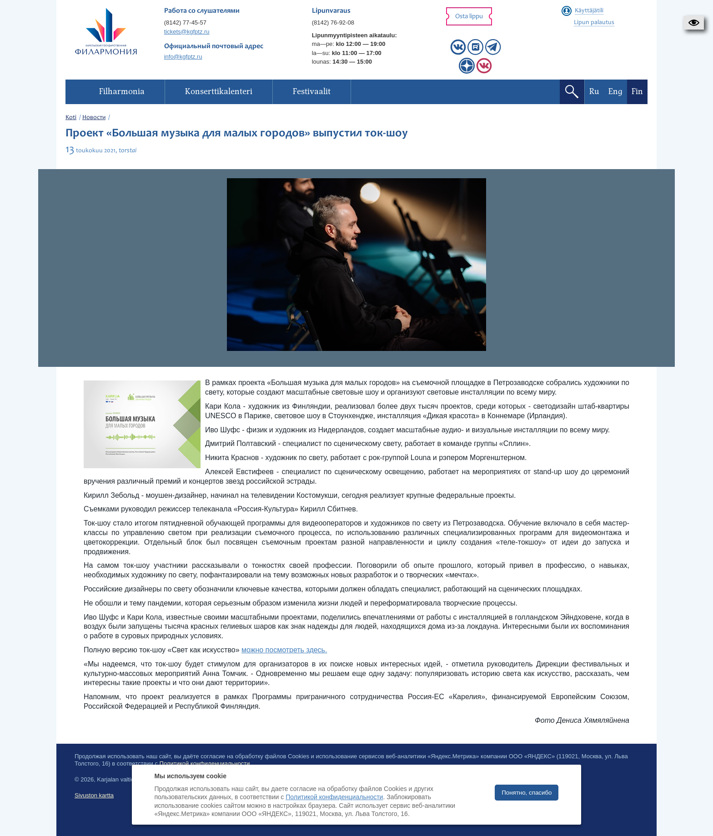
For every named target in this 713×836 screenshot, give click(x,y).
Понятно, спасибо (527, 792)
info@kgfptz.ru (183, 56)
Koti (70, 118)
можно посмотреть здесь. (284, 650)
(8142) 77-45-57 (185, 22)
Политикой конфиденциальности (334, 797)
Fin (637, 91)
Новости (93, 118)
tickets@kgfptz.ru (187, 31)
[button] (693, 23)
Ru (594, 91)
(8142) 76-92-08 (333, 22)
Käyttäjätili (589, 11)
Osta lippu (469, 16)
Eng (615, 91)
